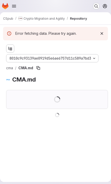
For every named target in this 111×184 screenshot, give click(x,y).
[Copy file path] (38, 68)
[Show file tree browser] (10, 48)
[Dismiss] (102, 33)
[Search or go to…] (96, 6)
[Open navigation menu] (14, 6)
